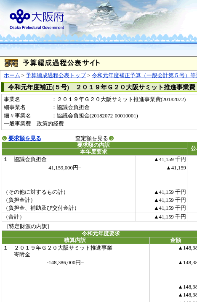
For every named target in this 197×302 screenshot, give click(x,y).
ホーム (12, 75)
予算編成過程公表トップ (56, 75)
